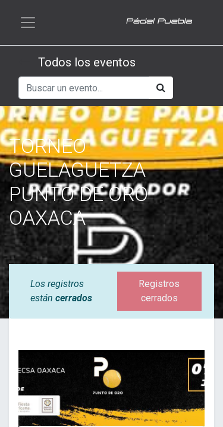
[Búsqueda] (161, 88)
